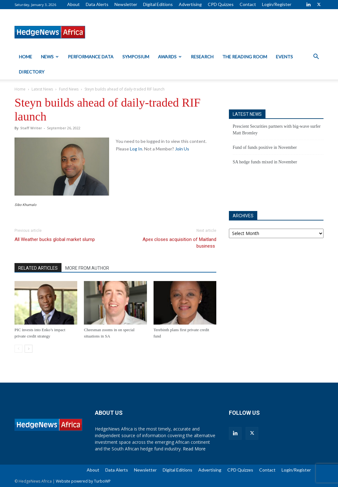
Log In (136, 148)
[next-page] (28, 349)
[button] (315, 57)
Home (25, 56)
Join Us (182, 148)
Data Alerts (97, 4)
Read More (194, 449)
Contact (248, 4)
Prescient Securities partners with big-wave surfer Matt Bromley (277, 129)
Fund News (69, 89)
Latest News (42, 89)
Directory (31, 71)
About (73, 4)
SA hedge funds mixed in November (265, 162)
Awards (170, 56)
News (50, 56)
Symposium (135, 56)
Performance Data (91, 56)
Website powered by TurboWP (83, 481)
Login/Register (276, 4)
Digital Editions (158, 4)
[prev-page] (18, 349)
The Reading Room (244, 56)
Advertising (190, 4)
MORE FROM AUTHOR (87, 268)
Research (202, 56)
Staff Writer (31, 128)
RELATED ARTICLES (38, 268)
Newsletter (125, 4)
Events (284, 56)
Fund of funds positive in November (265, 147)
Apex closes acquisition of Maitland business (179, 243)
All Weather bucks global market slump (55, 239)
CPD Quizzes (221, 4)
